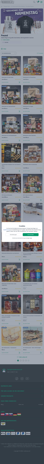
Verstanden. (30, 234)
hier (31, 238)
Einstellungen (13, 234)
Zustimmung (6, 230)
